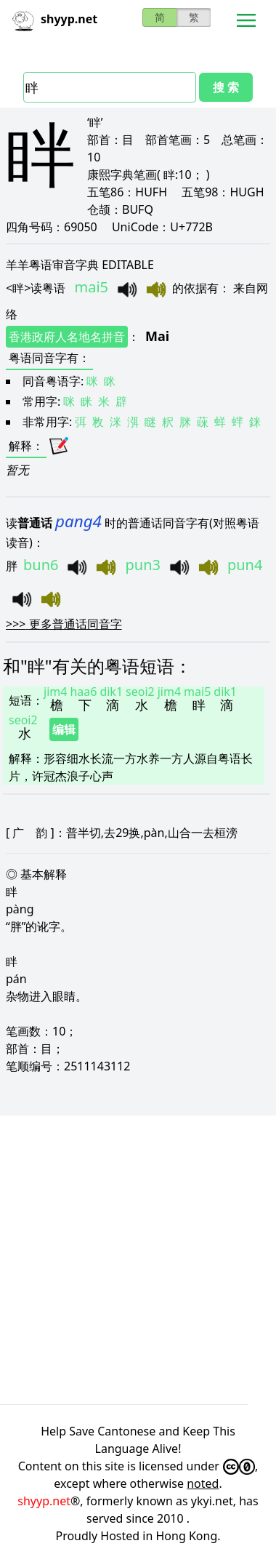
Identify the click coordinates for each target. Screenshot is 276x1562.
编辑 (64, 729)
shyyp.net (43, 1501)
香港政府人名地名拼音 (67, 337)
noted (203, 1483)
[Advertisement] (136, 1257)
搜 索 (226, 87)
